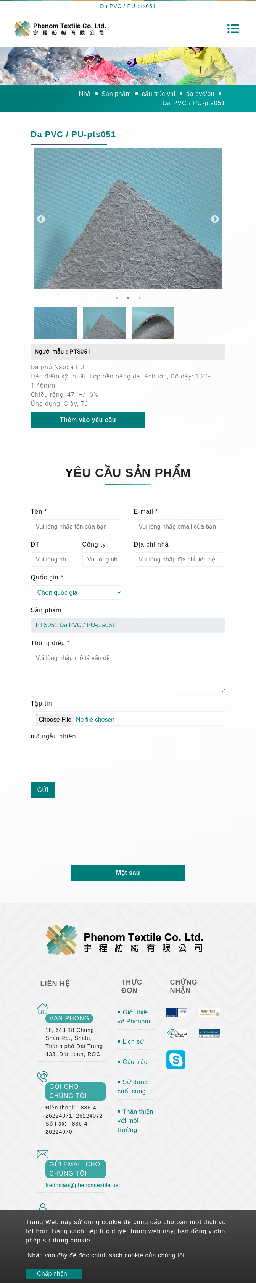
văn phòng (69, 1018)
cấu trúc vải (158, 94)
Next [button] (214, 218)
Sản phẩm (116, 94)
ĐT (35, 544)
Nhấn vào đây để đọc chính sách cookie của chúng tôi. (106, 1255)
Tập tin (41, 703)
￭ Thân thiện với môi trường (135, 1120)
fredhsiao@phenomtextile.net (82, 1185)
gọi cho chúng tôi (68, 1091)
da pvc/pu (200, 94)
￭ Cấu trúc (132, 1062)
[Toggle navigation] (233, 28)
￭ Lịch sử (131, 1041)
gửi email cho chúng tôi (74, 1169)
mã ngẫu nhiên (53, 736)
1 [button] (117, 298)
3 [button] (139, 298)
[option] (128, 218)
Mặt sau (128, 872)
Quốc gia (47, 577)
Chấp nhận (52, 1273)
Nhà (85, 94)
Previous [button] (40, 218)
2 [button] (128, 298)
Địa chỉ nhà (151, 544)
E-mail (146, 511)
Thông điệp (50, 643)
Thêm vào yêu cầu (88, 420)
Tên (39, 511)
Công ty (94, 544)
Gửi (42, 790)
